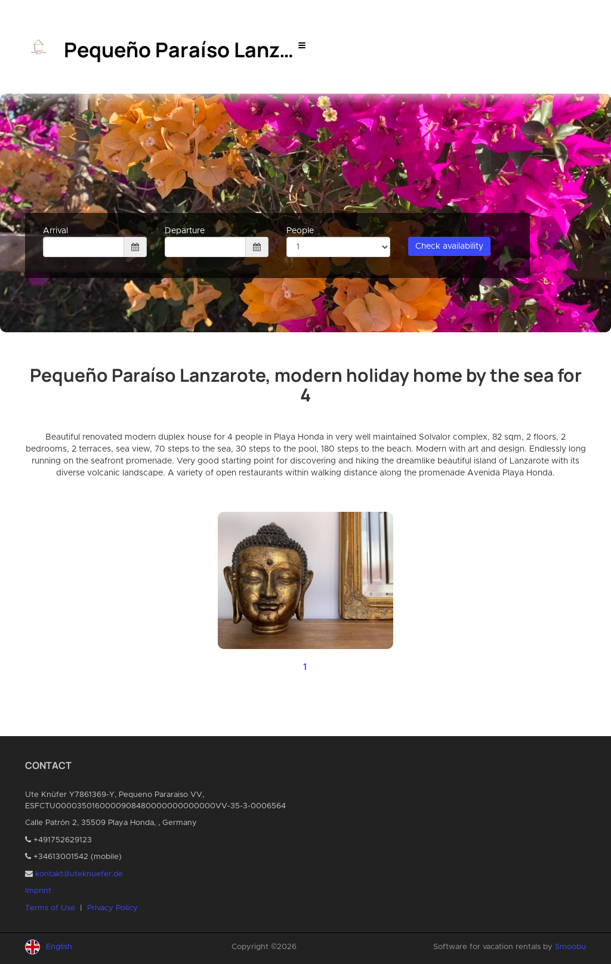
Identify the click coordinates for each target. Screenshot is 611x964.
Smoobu (570, 947)
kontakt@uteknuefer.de (79, 874)
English (59, 947)
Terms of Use (50, 908)
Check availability (449, 246)
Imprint (38, 891)
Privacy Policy (112, 908)
